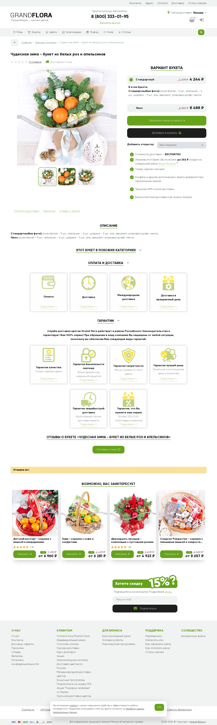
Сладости (28, 710)
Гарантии (49, 211)
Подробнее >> (48, 306)
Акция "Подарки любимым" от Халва (73, 690)
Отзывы (16, 652)
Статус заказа (197, 3)
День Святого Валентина (176, 710)
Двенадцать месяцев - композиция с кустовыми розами (132, 541)
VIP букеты (46, 710)
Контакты (135, 3)
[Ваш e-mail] (144, 599)
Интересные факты (193, 636)
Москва (199, 12)
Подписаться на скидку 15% (74, 684)
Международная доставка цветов (74, 674)
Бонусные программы (71, 680)
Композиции (71, 32)
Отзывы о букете (69, 211)
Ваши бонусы (168, 163)
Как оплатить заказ (157, 648)
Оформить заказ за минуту (167, 120)
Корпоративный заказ (116, 636)
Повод (92, 32)
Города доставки (68, 648)
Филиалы (17, 656)
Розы (17, 32)
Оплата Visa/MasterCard (73, 636)
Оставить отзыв (108, 449)
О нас (15, 636)
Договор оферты (22, 644)
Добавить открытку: (140, 144)
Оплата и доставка (26, 211)
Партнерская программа (118, 644)
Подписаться (145, 608)
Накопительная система (72, 660)
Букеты (34, 32)
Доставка (178, 3)
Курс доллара (66, 652)
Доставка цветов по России (70, 666)
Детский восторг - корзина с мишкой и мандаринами (32, 541)
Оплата (162, 3)
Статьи (125, 32)
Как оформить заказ (158, 644)
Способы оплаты (68, 644)
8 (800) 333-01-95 (110, 16)
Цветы (51, 32)
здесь (168, 592)
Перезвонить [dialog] (153, 636)
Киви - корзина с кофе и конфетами (78, 541)
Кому (108, 32)
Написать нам (154, 640)
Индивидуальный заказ (71, 640)
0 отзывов (35, 62)
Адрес (149, 3)
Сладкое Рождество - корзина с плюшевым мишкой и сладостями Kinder (182, 541)
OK (159, 707)
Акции (60, 656)
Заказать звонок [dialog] (109, 22)
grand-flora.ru (197, 722)
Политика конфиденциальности (25, 662)
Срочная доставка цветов (74, 696)
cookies (74, 705)
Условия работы (112, 640)
